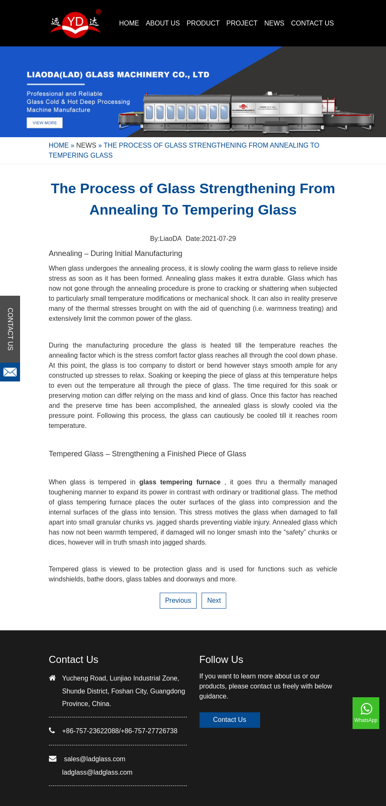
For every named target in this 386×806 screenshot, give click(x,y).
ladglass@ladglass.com (97, 772)
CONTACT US (312, 23)
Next (214, 600)
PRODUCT (203, 23)
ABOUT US (163, 23)
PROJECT (242, 23)
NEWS (274, 23)
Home (129, 23)
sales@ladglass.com (94, 759)
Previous (178, 600)
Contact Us (229, 719)
